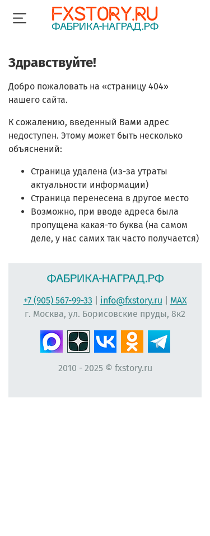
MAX (178, 300)
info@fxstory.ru (131, 300)
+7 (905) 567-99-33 (58, 300)
